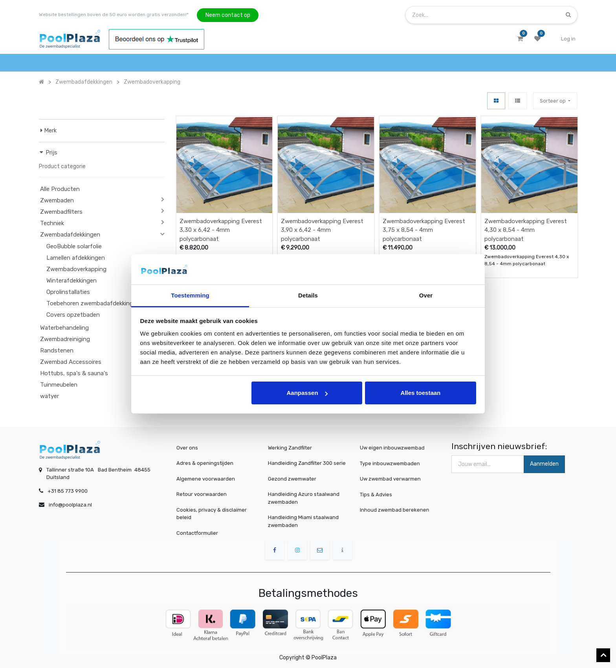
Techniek (52, 223)
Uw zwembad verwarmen (393, 478)
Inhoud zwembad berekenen (397, 510)
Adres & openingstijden (204, 463)
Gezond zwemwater (292, 479)
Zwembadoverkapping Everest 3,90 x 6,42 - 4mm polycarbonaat (322, 230)
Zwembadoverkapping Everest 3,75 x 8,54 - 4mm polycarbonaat (424, 230)
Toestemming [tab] (190, 295)
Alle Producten (60, 189)
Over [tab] (426, 295)
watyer (49, 396)
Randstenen (56, 350)
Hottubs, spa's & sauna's (74, 373)
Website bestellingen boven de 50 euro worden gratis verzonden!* (114, 14)
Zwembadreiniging (65, 339)
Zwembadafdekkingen (70, 234)
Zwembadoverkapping (76, 269)
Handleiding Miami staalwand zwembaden (303, 521)
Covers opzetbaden (73, 314)
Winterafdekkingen (71, 280)
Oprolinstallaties (68, 291)
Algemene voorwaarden (205, 479)
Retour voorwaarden (201, 494)
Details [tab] (308, 295)
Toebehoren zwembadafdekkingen (93, 303)
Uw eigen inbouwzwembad (395, 448)
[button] (555, 100)
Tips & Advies (383, 494)
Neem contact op (227, 15)
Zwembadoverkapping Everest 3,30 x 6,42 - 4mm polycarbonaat (221, 230)
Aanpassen (307, 392)
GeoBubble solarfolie (74, 246)
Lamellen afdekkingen (75, 257)
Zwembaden (57, 200)
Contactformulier (197, 533)
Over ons (187, 448)
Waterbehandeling (64, 327)
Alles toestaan (421, 392)
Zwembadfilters (61, 211)
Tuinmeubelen (58, 384)
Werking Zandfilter (290, 448)
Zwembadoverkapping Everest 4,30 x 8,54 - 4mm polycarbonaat (525, 230)
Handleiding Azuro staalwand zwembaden (303, 498)
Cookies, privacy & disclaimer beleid (211, 514)
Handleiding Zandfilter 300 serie (307, 463)
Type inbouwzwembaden (393, 463)
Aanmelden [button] (544, 464)
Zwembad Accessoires (70, 361)
